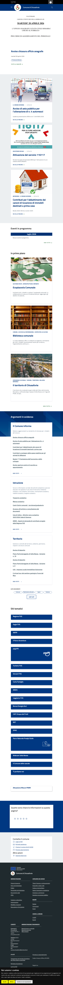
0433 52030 (24, 847)
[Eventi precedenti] (12, 234)
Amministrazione (16, 879)
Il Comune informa (18, 105)
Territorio (17, 539)
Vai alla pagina (19, 120)
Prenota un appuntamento (40, 955)
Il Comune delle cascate (21, 763)
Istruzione (18, 483)
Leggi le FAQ (19, 842)
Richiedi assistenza (21, 844)
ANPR (15, 632)
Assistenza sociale (18, 151)
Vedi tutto (48, 243)
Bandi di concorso (26, 930)
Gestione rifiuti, (18, 284)
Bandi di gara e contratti (28, 928)
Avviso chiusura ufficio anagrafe (27, 51)
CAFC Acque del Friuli (20, 714)
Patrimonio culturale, (19, 380)
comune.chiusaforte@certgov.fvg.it (19, 950)
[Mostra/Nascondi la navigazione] (12, 7)
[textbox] (31, 819)
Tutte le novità (17, 64)
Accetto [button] (5, 982)
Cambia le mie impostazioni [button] (24, 982)
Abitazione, (16, 196)
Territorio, (35, 380)
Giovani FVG (17, 674)
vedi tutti (31, 597)
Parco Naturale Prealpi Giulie (23, 738)
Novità (34, 899)
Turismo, (29, 380)
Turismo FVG (17, 665)
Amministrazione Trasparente (31, 924)
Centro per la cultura (41, 332)
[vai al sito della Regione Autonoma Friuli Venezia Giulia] (13, 2)
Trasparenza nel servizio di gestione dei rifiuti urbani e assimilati (20, 959)
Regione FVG (17, 616)
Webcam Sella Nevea (20, 755)
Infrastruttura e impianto (31, 284)
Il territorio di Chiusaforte (25, 385)
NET (14, 722)
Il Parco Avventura (19, 640)
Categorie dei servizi (39, 879)
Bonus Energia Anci (20, 706)
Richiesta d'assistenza (17, 964)
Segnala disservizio (21, 856)
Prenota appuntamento (22, 850)
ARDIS (15, 690)
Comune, (15, 332)
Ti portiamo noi (18, 771)
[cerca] (52, 7)
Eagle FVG (16, 624)
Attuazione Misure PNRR (22, 787)
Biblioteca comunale (23, 335)
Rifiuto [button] (12, 982)
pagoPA (16, 648)
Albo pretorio (25, 932)
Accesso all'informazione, (26, 332)
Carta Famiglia (18, 682)
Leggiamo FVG (18, 698)
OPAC (15, 730)
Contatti (13, 924)
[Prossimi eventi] (51, 234)
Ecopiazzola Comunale (24, 287)
